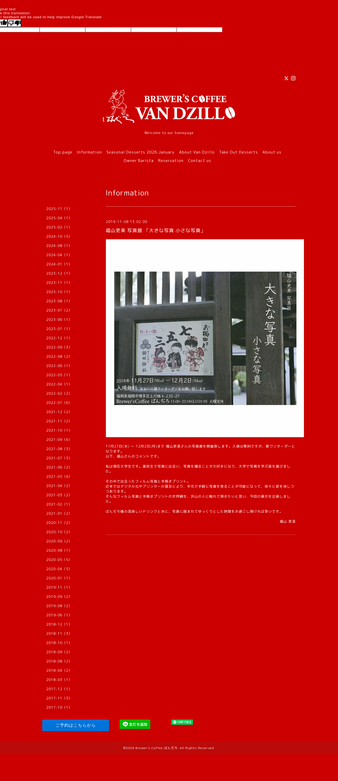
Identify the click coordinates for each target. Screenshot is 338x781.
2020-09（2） (59, 541)
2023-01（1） (59, 328)
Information (89, 152)
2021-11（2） (59, 421)
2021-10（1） (59, 430)
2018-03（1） (59, 679)
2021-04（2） (59, 485)
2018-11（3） (59, 633)
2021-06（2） (59, 467)
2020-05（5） (59, 559)
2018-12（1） (59, 624)
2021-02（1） (59, 504)
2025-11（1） (59, 208)
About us (271, 152)
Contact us (199, 160)
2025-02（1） (59, 227)
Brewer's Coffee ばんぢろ (156, 748)
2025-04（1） (59, 218)
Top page (62, 152)
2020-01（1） (59, 578)
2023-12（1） (59, 273)
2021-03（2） (59, 495)
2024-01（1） (59, 264)
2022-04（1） (59, 384)
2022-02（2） (59, 393)
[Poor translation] (14, 23)
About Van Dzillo (197, 152)
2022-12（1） (59, 338)
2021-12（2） (59, 411)
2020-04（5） (59, 568)
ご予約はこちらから (75, 725)
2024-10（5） (59, 236)
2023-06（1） (59, 319)
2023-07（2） (59, 310)
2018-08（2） (59, 661)
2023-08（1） (59, 301)
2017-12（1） (59, 689)
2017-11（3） (59, 698)
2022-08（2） (59, 356)
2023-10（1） (59, 291)
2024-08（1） (59, 245)
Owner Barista (139, 160)
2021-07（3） (59, 458)
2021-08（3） (59, 448)
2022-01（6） (59, 402)
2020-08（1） (59, 550)
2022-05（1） (59, 375)
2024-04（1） (59, 255)
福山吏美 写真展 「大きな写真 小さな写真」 (156, 230)
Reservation (171, 160)
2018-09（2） (59, 652)
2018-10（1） (59, 642)
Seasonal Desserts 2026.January (140, 152)
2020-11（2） (59, 522)
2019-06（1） (59, 615)
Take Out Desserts (238, 152)
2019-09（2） (59, 596)
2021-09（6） (59, 439)
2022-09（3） (59, 347)
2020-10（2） (59, 532)
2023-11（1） (59, 282)
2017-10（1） (59, 707)
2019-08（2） (59, 605)
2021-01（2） (59, 513)
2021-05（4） (59, 476)
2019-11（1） (59, 587)
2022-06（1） (59, 365)
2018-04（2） (59, 670)
